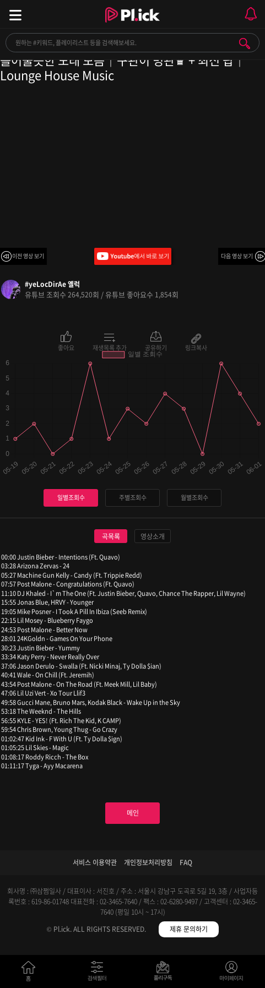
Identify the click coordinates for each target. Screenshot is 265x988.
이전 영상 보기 (28, 256)
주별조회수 (133, 497)
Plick (132, 24)
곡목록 (111, 536)
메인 (133, 813)
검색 (245, 43)
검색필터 (99, 973)
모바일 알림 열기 (251, 14)
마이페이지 (232, 973)
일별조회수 (71, 497)
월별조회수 (194, 497)
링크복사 (196, 347)
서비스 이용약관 (95, 862)
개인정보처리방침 (148, 862)
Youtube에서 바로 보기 (132, 256)
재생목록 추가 (110, 347)
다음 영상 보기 (237, 256)
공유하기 (156, 347)
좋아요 (66, 347)
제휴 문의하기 (189, 929)
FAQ (186, 862)
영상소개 (152, 536)
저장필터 (165, 973)
